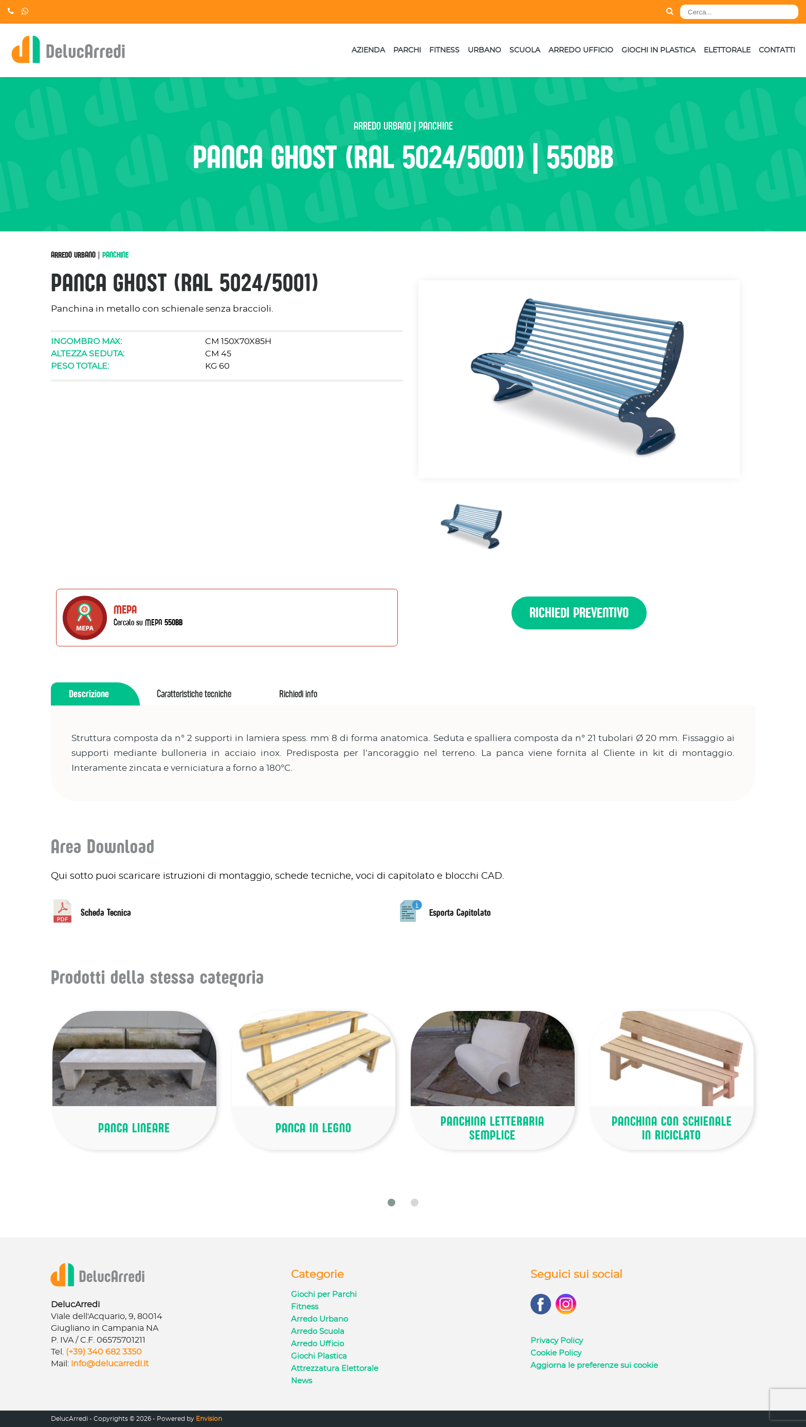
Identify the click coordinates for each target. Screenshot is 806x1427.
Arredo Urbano (73, 254)
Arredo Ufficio (580, 50)
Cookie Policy (555, 1353)
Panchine (115, 254)
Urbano (484, 50)
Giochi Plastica (319, 1356)
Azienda (368, 50)
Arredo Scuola (317, 1331)
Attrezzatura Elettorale (334, 1368)
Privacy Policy (556, 1341)
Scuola (524, 50)
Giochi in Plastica (658, 50)
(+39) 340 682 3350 (104, 1352)
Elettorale (727, 50)
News (301, 1381)
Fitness (444, 50)
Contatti (777, 50)
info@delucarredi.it (110, 1364)
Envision (209, 1419)
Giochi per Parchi (324, 1294)
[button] (391, 1202)
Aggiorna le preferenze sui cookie (594, 1365)
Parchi (407, 50)
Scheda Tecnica (91, 912)
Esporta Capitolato (445, 912)
